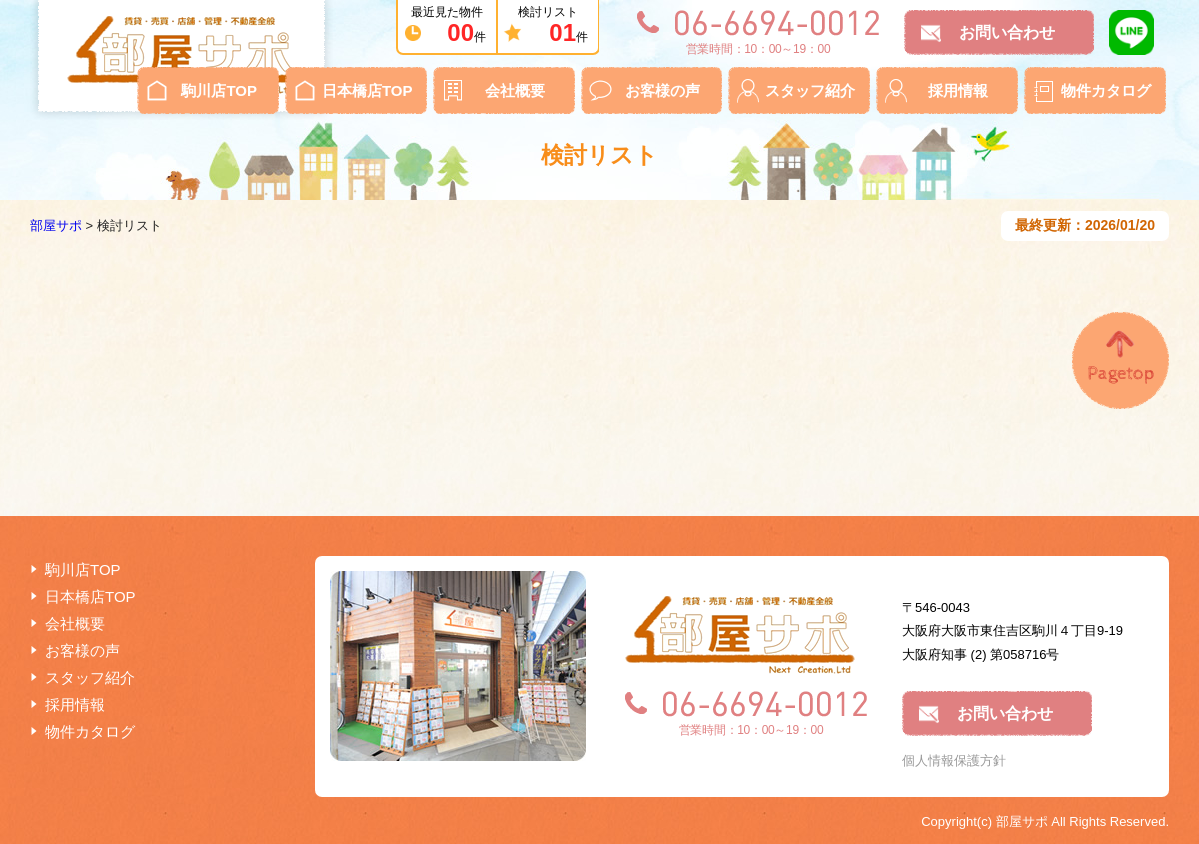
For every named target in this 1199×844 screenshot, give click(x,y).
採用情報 (958, 90)
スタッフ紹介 (810, 90)
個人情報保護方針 (954, 760)
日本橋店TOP (367, 90)
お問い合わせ (1007, 32)
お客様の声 (662, 90)
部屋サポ (56, 225)
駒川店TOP (219, 90)
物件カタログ (1106, 90)
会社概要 (515, 90)
